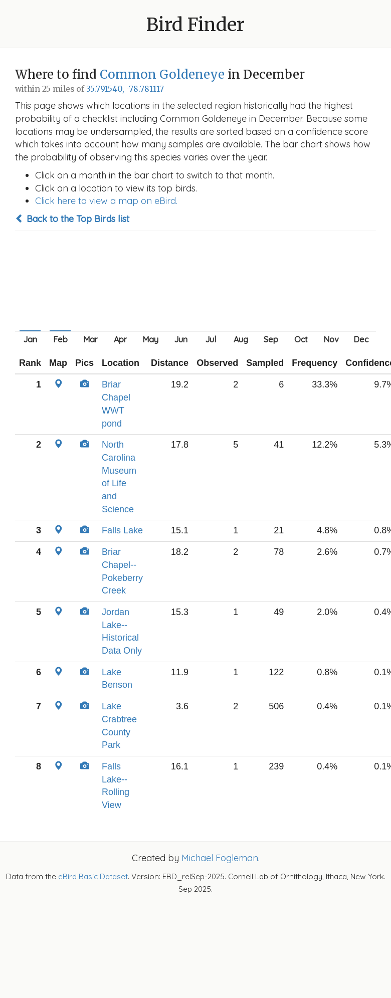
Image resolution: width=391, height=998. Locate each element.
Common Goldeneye (162, 74)
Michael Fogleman (219, 858)
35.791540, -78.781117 (125, 89)
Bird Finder (195, 25)
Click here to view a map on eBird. (106, 201)
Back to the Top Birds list (72, 219)
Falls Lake (122, 530)
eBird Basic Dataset (93, 876)
